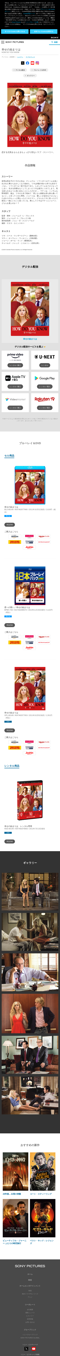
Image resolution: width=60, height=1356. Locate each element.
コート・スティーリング (41, 1194)
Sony (53, 38)
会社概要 (30, 1309)
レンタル (44, 365)
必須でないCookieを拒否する (43, 31)
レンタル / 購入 (15, 365)
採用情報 (30, 1319)
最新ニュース (30, 1313)
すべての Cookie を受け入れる (15, 31)
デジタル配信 (19, 70)
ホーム (30, 1274)
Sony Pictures (16, 22)
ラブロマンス (30, 57)
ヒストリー (30, 1316)
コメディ (20, 57)
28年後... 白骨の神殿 (12, 1194)
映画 (30, 1280)
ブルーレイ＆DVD (39, 70)
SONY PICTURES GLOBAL (29, 1338)
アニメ (30, 1297)
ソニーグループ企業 (31, 22)
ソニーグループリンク (30, 1334)
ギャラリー (30, 76)
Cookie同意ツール (29, 13)
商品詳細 (10, 524)
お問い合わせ (30, 1322)
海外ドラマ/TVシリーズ (30, 1294)
